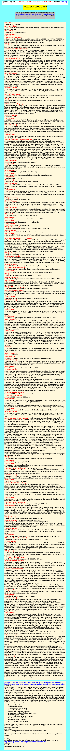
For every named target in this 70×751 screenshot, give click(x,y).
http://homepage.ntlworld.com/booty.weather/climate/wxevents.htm (35, 14)
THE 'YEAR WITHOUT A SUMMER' (26, 381)
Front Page (64, 1)
